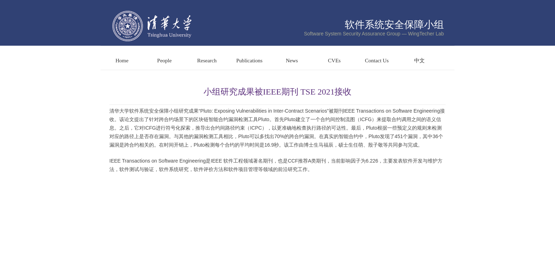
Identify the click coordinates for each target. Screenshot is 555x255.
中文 (419, 60)
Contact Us (377, 60)
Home (121, 60)
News (292, 60)
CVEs (334, 60)
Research (207, 60)
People (164, 60)
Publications (249, 60)
